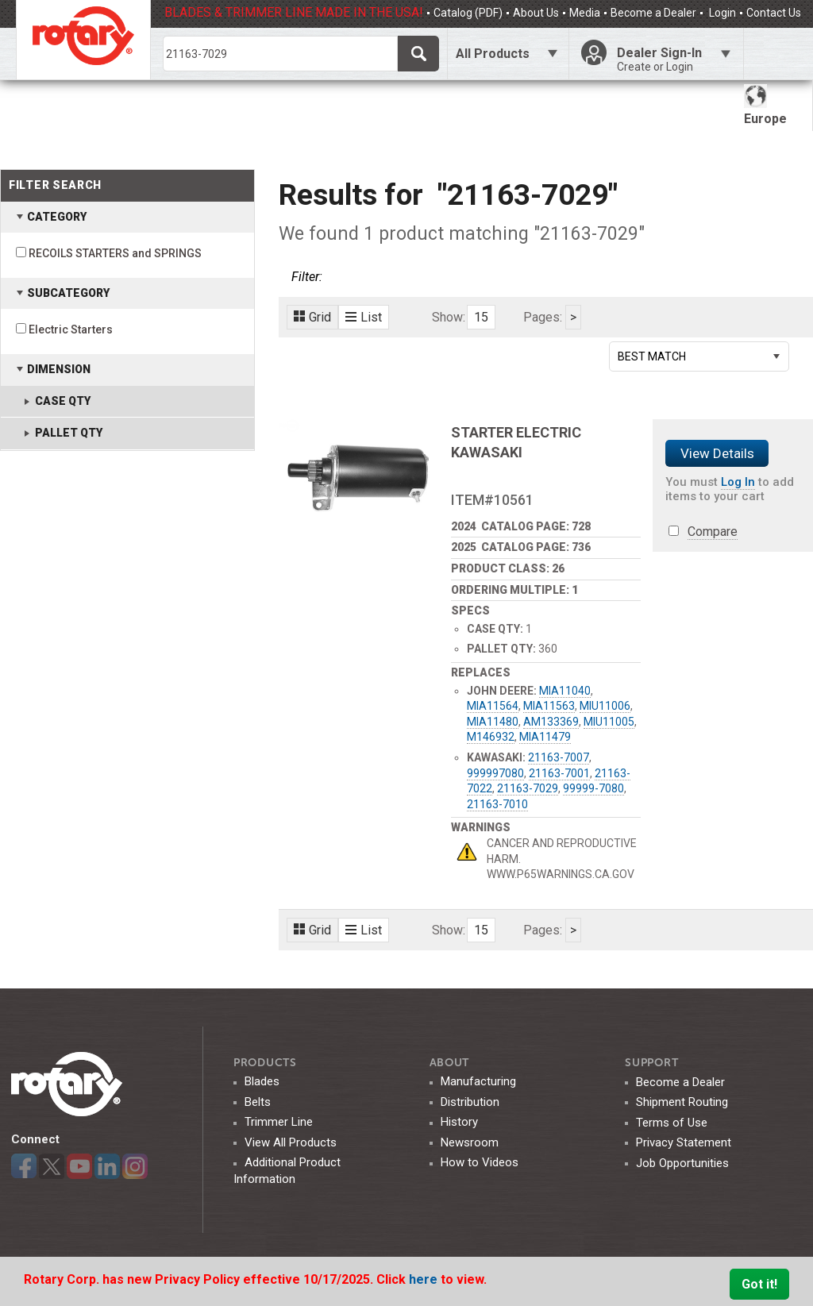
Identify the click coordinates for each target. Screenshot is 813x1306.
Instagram (135, 1166)
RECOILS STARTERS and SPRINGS (115, 253)
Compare (713, 531)
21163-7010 (497, 804)
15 (481, 317)
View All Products (291, 1142)
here (425, 1279)
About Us (536, 12)
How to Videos (479, 1162)
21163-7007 (558, 757)
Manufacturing (478, 1081)
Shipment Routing (682, 1102)
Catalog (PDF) (468, 12)
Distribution (470, 1102)
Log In (738, 482)
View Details (717, 453)
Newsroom (470, 1142)
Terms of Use (671, 1122)
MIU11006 (605, 705)
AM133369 (551, 721)
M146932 (490, 736)
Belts (258, 1102)
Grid (312, 317)
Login (721, 12)
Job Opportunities (682, 1163)
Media (584, 12)
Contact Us (773, 12)
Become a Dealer (653, 12)
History (459, 1122)
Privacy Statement (683, 1142)
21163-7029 (527, 788)
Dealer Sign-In (674, 59)
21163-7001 (559, 773)
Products (265, 1062)
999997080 (495, 773)
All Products (493, 53)
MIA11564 (492, 705)
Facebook (24, 1166)
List (363, 317)
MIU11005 (609, 721)
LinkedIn (107, 1166)
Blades (262, 1081)
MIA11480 (492, 721)
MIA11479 (545, 736)
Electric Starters (71, 329)
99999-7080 (593, 788)
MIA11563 (549, 705)
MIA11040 (565, 690)
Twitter (51, 1166)
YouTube (79, 1166)
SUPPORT (651, 1062)
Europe (765, 105)
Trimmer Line (279, 1122)
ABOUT (450, 1062)
